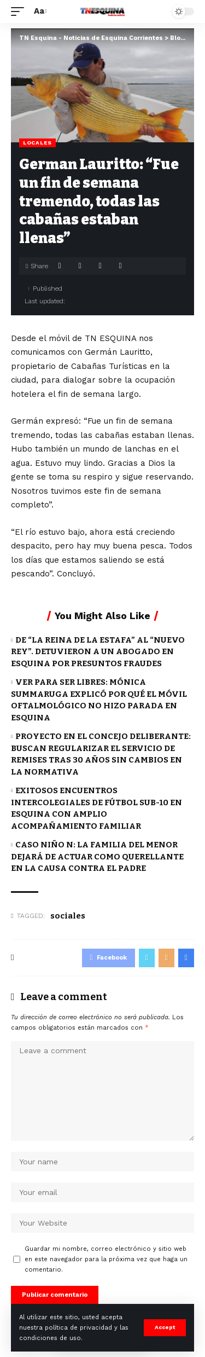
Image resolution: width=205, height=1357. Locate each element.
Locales (37, 143)
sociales (67, 916)
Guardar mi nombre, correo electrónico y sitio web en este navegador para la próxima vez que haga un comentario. (106, 1259)
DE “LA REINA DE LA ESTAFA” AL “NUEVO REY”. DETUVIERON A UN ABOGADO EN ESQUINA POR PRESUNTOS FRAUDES (98, 652)
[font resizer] (38, 11)
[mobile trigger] (20, 11)
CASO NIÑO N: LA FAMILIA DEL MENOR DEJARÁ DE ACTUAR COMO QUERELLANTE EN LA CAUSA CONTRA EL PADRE (97, 857)
